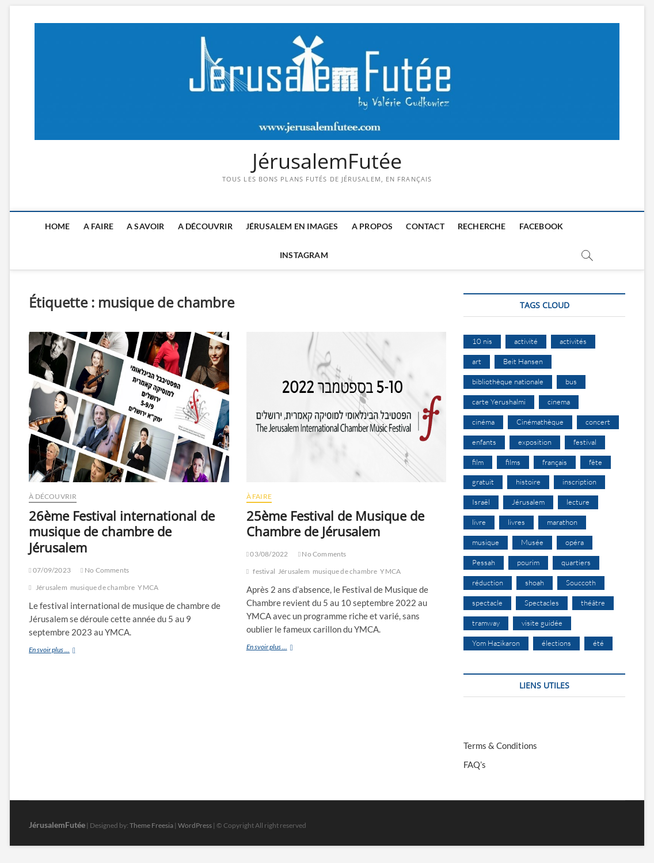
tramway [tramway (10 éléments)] (486, 622)
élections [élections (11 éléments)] (556, 643)
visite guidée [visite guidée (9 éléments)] (542, 622)
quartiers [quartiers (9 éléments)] (576, 562)
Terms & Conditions (500, 745)
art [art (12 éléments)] (476, 361)
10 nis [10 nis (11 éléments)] (482, 341)
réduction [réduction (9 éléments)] (487, 582)
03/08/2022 (267, 554)
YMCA (148, 587)
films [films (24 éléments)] (512, 462)
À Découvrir (53, 496)
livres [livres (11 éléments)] (516, 522)
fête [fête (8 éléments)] (595, 462)
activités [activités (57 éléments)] (573, 341)
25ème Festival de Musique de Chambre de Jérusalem (335, 523)
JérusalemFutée (327, 161)
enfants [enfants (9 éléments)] (484, 441)
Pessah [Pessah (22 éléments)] (483, 562)
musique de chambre (102, 587)
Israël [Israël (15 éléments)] (481, 501)
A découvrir (205, 226)
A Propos (372, 226)
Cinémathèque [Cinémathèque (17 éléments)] (540, 421)
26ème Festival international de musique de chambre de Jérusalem (122, 532)
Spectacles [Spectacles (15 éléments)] (541, 602)
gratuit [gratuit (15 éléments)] (483, 481)
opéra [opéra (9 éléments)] (574, 542)
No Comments (105, 570)
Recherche (482, 226)
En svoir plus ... (67, 651)
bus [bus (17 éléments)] (571, 381)
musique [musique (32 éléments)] (485, 542)
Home (57, 226)
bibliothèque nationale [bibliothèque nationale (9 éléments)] (507, 381)
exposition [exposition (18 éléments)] (535, 441)
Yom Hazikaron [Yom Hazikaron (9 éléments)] (496, 643)
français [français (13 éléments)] (554, 462)
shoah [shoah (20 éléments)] (534, 582)
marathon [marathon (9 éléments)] (562, 522)
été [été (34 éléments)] (598, 643)
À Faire (259, 496)
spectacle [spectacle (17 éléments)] (487, 602)
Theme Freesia (151, 825)
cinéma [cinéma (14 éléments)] (483, 421)
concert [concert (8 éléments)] (597, 421)
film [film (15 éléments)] (478, 462)
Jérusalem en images (292, 226)
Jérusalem (51, 587)
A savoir (146, 226)
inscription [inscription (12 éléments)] (579, 481)
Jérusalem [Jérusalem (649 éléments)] (528, 501)
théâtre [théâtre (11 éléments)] (593, 602)
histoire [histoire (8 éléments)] (528, 481)
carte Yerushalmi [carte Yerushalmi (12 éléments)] (499, 401)
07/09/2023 (50, 570)
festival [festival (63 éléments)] (584, 441)
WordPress (195, 825)
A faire (98, 226)
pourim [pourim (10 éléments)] (528, 562)
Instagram (304, 255)
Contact (425, 226)
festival (264, 571)
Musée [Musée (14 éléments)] (532, 542)
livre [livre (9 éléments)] (479, 522)
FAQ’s (474, 764)
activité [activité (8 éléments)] (526, 341)
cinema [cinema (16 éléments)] (558, 401)
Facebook (541, 226)
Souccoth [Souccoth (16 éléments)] (581, 582)
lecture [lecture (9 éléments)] (578, 501)
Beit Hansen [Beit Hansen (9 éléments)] (523, 361)
